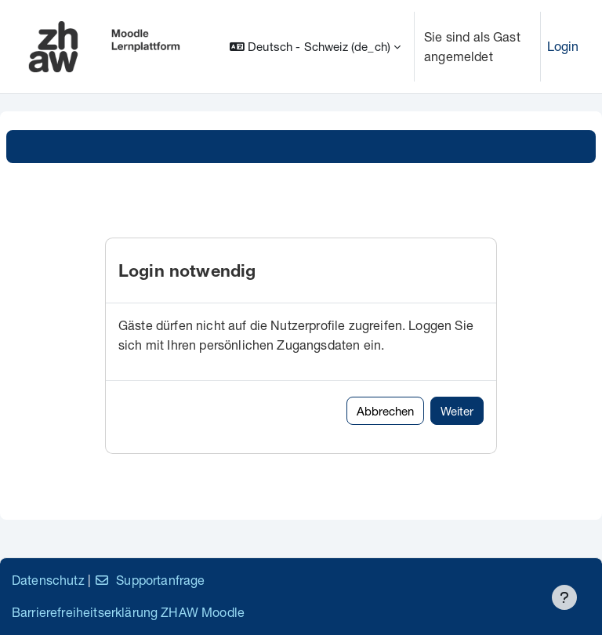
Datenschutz (48, 579)
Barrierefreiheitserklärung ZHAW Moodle (128, 611)
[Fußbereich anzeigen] (564, 597)
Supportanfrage (149, 579)
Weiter (457, 411)
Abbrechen (385, 411)
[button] (315, 46)
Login (563, 45)
